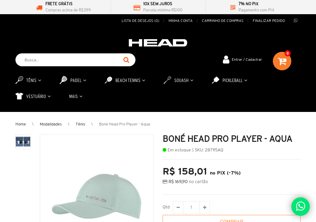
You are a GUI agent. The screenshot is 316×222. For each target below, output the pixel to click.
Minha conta (180, 20)
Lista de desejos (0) (140, 20)
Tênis (80, 124)
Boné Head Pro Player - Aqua (124, 124)
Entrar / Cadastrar (247, 59)
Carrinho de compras (222, 20)
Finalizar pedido (269, 20)
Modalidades (51, 124)
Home (20, 124)
